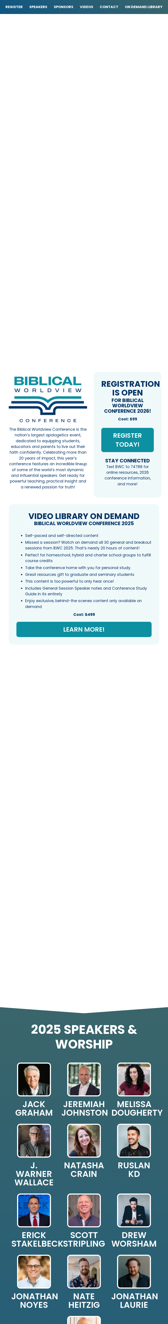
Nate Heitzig (84, 1301)
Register (14, 6)
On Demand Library (144, 6)
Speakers (38, 6)
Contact (109, 6)
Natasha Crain (84, 1170)
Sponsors (63, 6)
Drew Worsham (134, 1239)
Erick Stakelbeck (37, 1239)
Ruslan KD (134, 1170)
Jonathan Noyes (34, 1301)
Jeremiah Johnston (84, 1108)
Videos (86, 6)
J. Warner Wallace (34, 1174)
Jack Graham (34, 1108)
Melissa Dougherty (137, 1108)
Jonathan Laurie (134, 1301)
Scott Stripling (84, 1239)
